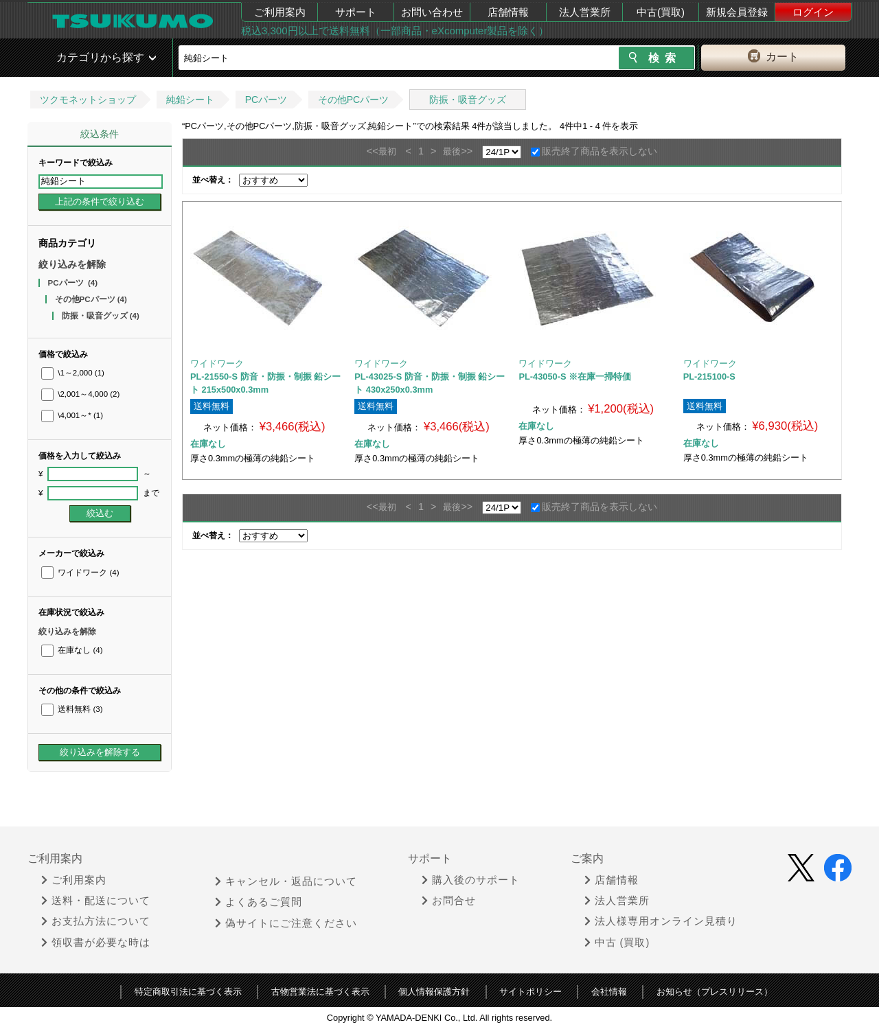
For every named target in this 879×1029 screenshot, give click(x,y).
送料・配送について (95, 900)
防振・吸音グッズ (467, 99)
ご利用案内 (280, 12)
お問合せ (449, 900)
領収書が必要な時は (95, 942)
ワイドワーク (80, 572)
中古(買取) (661, 12)
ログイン (813, 12)
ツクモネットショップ (88, 99)
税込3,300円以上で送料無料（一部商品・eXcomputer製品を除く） (395, 30)
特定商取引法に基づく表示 (188, 991)
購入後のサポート (471, 880)
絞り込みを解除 (72, 264)
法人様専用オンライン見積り (661, 921)
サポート (355, 12)
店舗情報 (508, 12)
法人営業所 (584, 12)
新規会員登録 (737, 12)
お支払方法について (95, 921)
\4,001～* (72, 415)
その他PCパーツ (353, 99)
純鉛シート (190, 99)
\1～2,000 (72, 373)
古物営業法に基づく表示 (320, 991)
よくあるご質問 (258, 902)
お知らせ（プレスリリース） (715, 991)
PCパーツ (266, 99)
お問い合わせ (432, 12)
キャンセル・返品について (286, 881)
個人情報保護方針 (434, 991)
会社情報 (609, 991)
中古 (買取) (617, 942)
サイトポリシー (530, 991)
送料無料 (71, 709)
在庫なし (71, 650)
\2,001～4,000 (80, 394)
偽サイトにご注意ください (286, 923)
